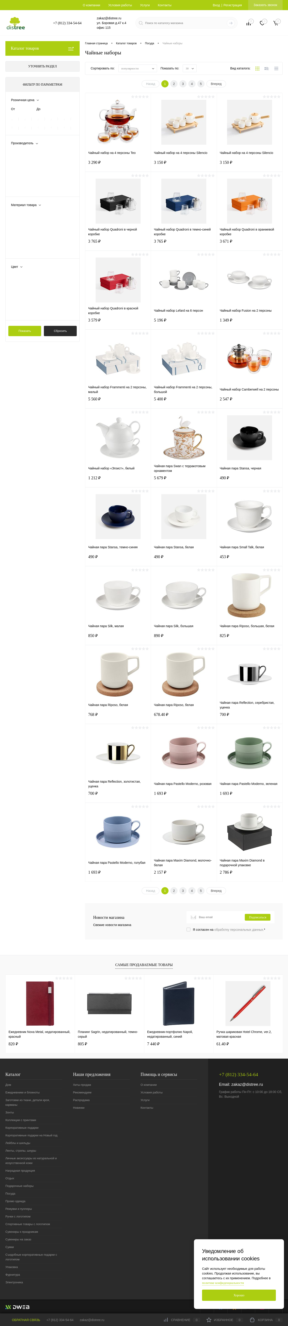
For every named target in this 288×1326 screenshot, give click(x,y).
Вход (216, 5)
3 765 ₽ (118, 244)
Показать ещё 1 (22, 189)
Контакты (164, 5)
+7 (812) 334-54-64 (59, 1320)
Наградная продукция (20, 1170)
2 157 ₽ (184, 875)
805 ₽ (82, 1044)
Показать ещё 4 (22, 250)
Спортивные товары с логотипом (27, 1224)
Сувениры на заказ (18, 1239)
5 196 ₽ (184, 323)
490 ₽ (249, 481)
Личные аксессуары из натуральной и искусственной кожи (31, 1161)
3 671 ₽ (249, 244)
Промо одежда (15, 1201)
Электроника (14, 1282)
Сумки (9, 1247)
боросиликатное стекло (34, 213)
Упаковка (11, 1267)
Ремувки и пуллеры (18, 1209)
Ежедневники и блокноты (22, 1092)
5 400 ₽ (184, 402)
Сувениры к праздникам (21, 1231)
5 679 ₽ (184, 481)
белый (22, 275)
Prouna (22, 181)
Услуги (145, 5)
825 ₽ (249, 638)
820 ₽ (13, 1044)
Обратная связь (22, 1320)
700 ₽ (249, 717)
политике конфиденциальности (223, 1283)
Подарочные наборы (19, 1186)
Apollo (21, 159)
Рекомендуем (82, 1092)
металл (22, 243)
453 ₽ (249, 560)
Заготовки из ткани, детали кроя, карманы (27, 1102)
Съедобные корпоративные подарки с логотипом (31, 1257)
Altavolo (23, 151)
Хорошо (239, 1295)
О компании (91, 5)
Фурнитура (12, 1274)
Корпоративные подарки (21, 1127)
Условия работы (120, 5)
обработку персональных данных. (239, 929)
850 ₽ (118, 638)
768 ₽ (118, 717)
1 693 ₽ (184, 796)
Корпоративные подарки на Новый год (31, 1135)
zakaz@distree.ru (247, 1084)
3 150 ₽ (184, 165)
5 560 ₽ (118, 402)
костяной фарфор (30, 236)
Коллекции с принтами (20, 1120)
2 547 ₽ (249, 402)
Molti (20, 174)
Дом (8, 1084)
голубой (23, 282)
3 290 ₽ (118, 165)
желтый (22, 290)
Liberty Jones (26, 166)
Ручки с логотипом (17, 1216)
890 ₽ (184, 638)
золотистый (25, 305)
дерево (22, 221)
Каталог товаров (42, 48)
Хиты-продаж (82, 1084)
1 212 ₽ (118, 481)
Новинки (78, 1107)
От (13, 109)
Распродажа (81, 1100)
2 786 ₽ (249, 875)
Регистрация (232, 5)
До (38, 109)
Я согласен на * (229, 929)
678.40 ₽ (184, 717)
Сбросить (60, 331)
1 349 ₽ (249, 323)
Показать (24, 331)
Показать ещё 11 (23, 312)
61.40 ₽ (222, 1044)
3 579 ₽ (118, 323)
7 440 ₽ (153, 1044)
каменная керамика (31, 228)
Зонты (9, 1112)
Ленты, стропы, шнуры (20, 1150)
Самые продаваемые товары (144, 965)
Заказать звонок (265, 5)
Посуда (10, 1193)
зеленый (23, 297)
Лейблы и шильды (17, 1143)
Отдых (9, 1178)
